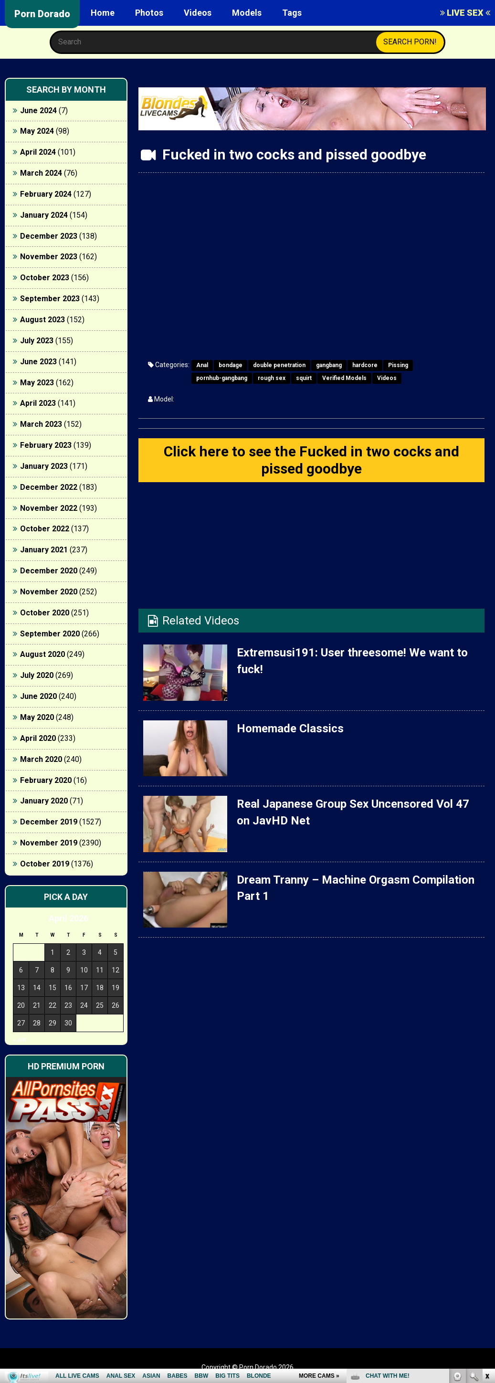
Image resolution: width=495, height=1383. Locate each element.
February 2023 (46, 445)
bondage (230, 365)
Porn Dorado (42, 14)
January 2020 (44, 800)
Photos (149, 13)
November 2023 (48, 256)
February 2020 (46, 780)
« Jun (19, 1040)
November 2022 (48, 508)
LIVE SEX (465, 13)
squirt (304, 378)
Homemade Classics (290, 728)
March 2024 (41, 173)
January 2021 (44, 549)
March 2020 (41, 759)
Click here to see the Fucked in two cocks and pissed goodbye (311, 460)
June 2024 (38, 110)
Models (247, 13)
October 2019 (44, 863)
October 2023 (44, 277)
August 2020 (42, 654)
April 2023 (38, 403)
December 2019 (48, 821)
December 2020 (48, 570)
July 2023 (36, 340)
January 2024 (44, 215)
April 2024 (38, 152)
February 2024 (46, 194)
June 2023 (38, 361)
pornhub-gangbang (221, 378)
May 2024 (37, 131)
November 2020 (48, 591)
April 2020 (38, 738)
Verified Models (344, 378)
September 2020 (50, 633)
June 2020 (38, 696)
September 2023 (50, 298)
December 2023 (48, 236)
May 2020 (37, 717)
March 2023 (41, 424)
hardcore (365, 365)
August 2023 (42, 319)
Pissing (398, 365)
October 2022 (44, 528)
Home (103, 13)
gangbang (329, 365)
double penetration (279, 365)
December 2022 (48, 487)
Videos (197, 13)
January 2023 (44, 466)
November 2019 (48, 842)
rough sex (271, 378)
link (487, 1234)
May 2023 (37, 382)
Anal (202, 365)
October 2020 (44, 612)
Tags (292, 13)
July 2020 (36, 675)
